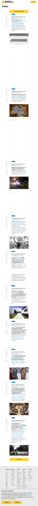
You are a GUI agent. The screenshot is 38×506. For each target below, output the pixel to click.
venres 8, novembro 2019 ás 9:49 (18, 352)
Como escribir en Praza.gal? (19, 478)
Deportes (24, 475)
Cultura (24, 481)
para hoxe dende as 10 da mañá (19, 360)
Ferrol (29, 472)
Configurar (6, 502)
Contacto (13, 476)
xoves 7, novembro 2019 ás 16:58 (18, 420)
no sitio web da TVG (19, 362)
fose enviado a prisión (20, 228)
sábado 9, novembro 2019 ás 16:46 (18, 16)
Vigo (29, 480)
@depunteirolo (20, 18)
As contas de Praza (19, 484)
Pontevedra (30, 477)
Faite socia (33, 1)
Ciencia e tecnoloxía (25, 478)
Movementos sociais (25, 487)
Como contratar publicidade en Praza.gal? (19, 474)
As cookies (12, 483)
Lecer (24, 482)
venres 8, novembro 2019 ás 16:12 (18, 288)
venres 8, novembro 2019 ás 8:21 (18, 384)
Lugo (29, 474)
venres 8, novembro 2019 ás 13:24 (18, 323)
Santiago (30, 478)
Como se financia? (18, 482)
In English (13, 484)
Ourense (30, 475)
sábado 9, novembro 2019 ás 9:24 (18, 164)
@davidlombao (20, 219)
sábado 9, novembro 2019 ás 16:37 (18, 91)
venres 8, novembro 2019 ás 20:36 (18, 218)
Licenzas (13, 478)
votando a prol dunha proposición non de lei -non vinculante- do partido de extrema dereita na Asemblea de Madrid (19, 396)
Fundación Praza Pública (13, 474)
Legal (12, 481)
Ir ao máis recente (19, 11)
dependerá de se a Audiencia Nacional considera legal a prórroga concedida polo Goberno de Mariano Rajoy (18, 435)
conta (20, 174)
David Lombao (14, 219)
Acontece (24, 479)
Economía (24, 485)
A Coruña (30, 471)
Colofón (12, 479)
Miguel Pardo (14, 18)
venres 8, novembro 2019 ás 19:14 (18, 254)
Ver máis (19, 459)
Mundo (24, 484)
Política (24, 474)
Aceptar (17, 502)
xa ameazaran (19, 264)
